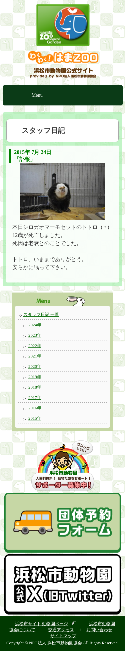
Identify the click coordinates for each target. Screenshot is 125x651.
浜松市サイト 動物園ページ (41, 623)
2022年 (34, 345)
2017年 (34, 397)
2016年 (34, 407)
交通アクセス (61, 629)
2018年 (34, 387)
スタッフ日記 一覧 (41, 314)
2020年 (34, 366)
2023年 (34, 335)
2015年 (34, 418)
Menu (37, 95)
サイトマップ (63, 635)
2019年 (34, 376)
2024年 (34, 324)
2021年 (34, 355)
